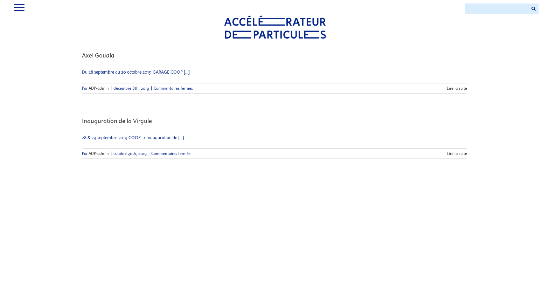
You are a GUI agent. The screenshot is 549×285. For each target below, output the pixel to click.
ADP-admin (99, 88)
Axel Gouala (98, 55)
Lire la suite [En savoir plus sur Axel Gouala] (457, 88)
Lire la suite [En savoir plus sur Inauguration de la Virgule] (457, 153)
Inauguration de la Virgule (117, 121)
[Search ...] (496, 9)
